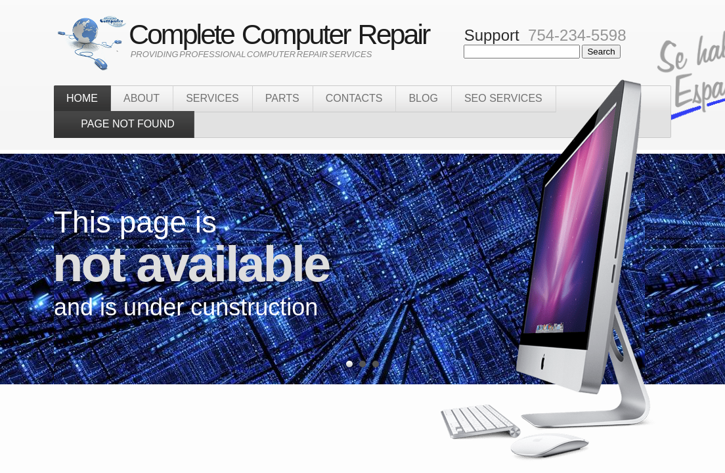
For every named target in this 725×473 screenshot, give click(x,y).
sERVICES (212, 98)
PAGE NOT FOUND (123, 123)
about (141, 98)
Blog (422, 98)
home (82, 98)
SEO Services (503, 98)
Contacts (354, 98)
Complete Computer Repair (271, 34)
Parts (282, 98)
